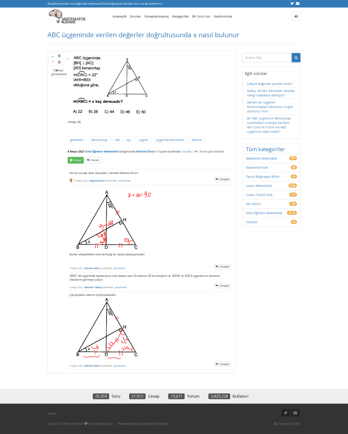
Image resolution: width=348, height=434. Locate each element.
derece (197, 140)
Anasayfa (120, 16)
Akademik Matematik (261, 158)
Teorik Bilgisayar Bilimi (263, 176)
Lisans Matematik (259, 186)
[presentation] (73, 276)
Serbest (251, 222)
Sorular (135, 16)
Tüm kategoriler (265, 149)
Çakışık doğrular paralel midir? (270, 84)
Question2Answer (153, 423)
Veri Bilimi (253, 204)
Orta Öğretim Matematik (101, 151)
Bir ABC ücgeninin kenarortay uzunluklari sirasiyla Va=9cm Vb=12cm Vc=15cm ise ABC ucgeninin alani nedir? (269, 125)
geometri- (77, 140)
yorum (95, 160)
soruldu (187, 151)
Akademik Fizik (257, 167)
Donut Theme (59, 423)
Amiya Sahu (103, 423)
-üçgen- (143, 140)
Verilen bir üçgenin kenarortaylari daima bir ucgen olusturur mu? (270, 106)
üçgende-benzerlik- (170, 140)
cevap (77, 160)
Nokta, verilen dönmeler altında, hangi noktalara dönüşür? (271, 93)
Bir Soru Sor (201, 16)
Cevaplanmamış (156, 16)
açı (129, 140)
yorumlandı (124, 180)
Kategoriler (180, 16)
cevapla (224, 179)
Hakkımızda (223, 16)
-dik (117, 140)
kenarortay (99, 140)
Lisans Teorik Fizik (259, 195)
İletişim (52, 413)
